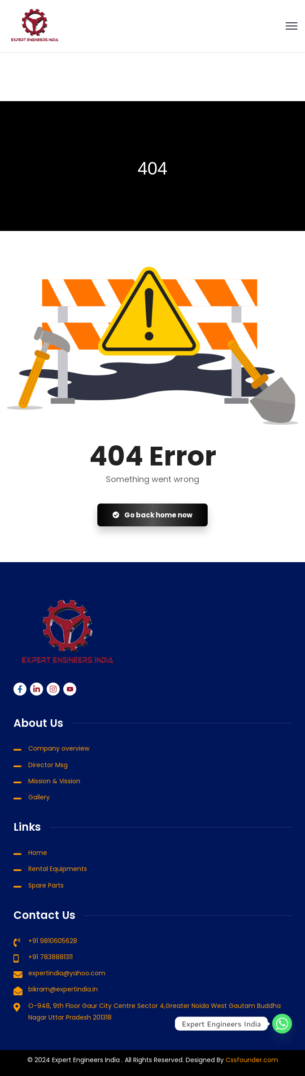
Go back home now (152, 515)
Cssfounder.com (251, 1059)
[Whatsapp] (282, 1023)
